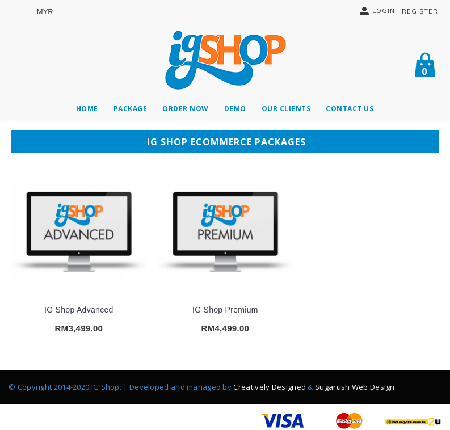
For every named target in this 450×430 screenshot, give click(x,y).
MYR (45, 11)
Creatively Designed (269, 387)
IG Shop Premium (225, 309)
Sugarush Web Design (355, 387)
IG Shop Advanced (78, 309)
